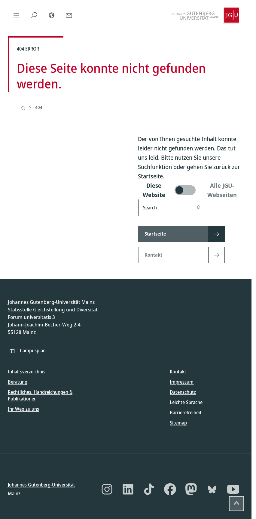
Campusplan (33, 350)
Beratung (17, 381)
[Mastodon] (191, 489)
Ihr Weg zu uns (23, 408)
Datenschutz (183, 392)
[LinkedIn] (128, 489)
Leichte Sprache (186, 402)
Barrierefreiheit (186, 412)
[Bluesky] (212, 489)
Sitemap (178, 422)
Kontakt (178, 371)
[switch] (191, 190)
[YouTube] (233, 489)
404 (38, 107)
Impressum (182, 381)
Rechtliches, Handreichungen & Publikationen (40, 395)
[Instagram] (107, 489)
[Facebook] (170, 489)
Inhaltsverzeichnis (26, 371)
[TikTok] (149, 489)
